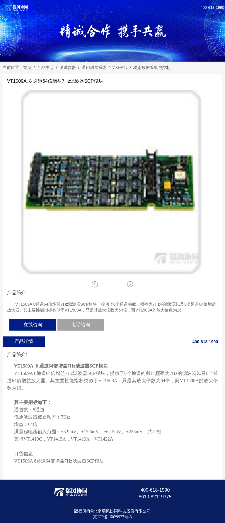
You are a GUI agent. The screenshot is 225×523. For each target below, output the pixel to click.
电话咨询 (80, 324)
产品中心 (45, 67)
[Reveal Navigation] (218, 6)
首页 (27, 67)
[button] (130, 284)
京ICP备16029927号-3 (112, 517)
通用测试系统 (94, 67)
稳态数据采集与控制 (151, 67)
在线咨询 (32, 324)
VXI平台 (120, 67)
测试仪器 (67, 67)
